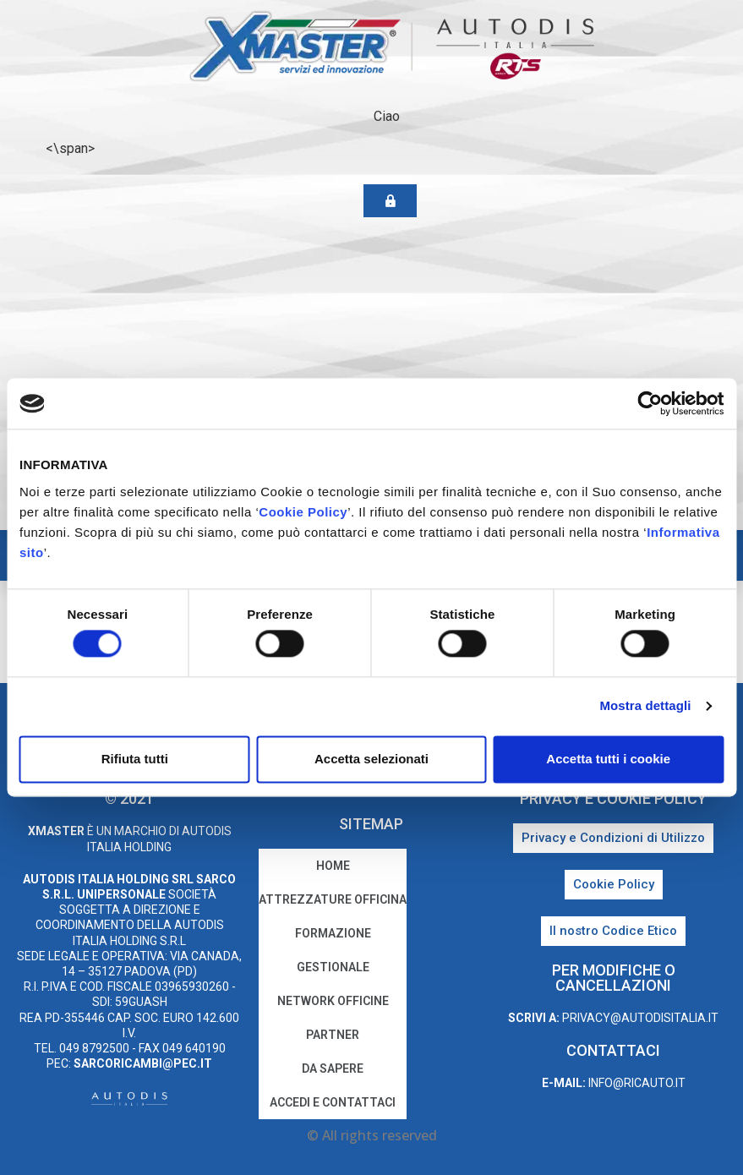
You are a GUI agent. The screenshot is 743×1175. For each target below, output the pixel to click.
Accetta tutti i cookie (608, 758)
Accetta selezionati (371, 758)
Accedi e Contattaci (333, 1102)
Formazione (333, 933)
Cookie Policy (303, 512)
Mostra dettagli (645, 706)
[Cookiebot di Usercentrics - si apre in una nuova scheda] (650, 403)
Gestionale (333, 967)
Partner (332, 1034)
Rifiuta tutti (134, 758)
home (333, 865)
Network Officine (333, 1001)
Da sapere (332, 1068)
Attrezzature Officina (333, 899)
